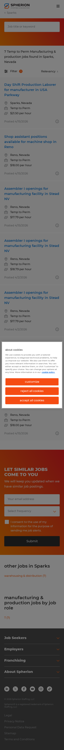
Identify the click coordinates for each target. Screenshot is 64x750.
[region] (32, 375)
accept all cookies (32, 400)
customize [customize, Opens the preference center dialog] (32, 381)
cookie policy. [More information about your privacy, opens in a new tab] (48, 372)
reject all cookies (32, 391)
